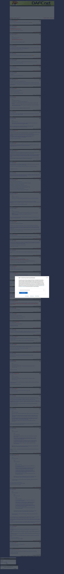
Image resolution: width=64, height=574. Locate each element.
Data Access (32, 296)
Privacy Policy (37, 296)
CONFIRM (23, 292)
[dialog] (32, 287)
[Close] (47, 278)
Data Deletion (27, 296)
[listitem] (32, 290)
